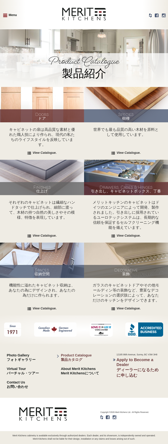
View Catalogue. (45, 152)
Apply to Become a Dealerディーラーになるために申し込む (138, 367)
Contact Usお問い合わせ (17, 384)
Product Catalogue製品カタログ (76, 357)
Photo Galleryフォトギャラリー (21, 357)
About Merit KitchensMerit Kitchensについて (80, 371)
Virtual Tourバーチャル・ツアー (23, 371)
